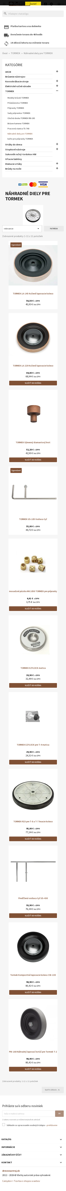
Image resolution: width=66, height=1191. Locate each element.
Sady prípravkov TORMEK (19, 113)
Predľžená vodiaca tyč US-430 (33, 898)
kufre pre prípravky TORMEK (20, 138)
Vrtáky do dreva (13, 144)
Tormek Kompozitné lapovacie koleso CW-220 (33, 975)
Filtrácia (54, 229)
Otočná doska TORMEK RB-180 (21, 118)
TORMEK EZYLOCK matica (33, 668)
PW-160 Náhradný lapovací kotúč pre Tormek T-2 (33, 1051)
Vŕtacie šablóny (13, 159)
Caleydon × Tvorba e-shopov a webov (21, 1180)
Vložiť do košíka (33, 383)
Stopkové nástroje (15, 149)
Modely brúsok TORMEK (18, 97)
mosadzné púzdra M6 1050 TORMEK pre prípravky (33, 591)
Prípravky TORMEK (16, 108)
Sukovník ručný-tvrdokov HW (20, 154)
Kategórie (14, 64)
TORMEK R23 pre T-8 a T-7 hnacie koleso (33, 821)
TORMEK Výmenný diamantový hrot (33, 442)
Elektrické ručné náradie (18, 86)
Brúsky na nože (13, 168)
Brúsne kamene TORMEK (19, 123)
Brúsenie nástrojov (15, 76)
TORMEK (9, 91)
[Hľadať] (33, 14)
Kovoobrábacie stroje (16, 81)
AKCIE (8, 71)
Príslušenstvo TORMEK (18, 103)
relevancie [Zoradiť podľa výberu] (22, 228)
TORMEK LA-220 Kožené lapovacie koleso (33, 365)
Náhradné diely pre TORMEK (20, 133)
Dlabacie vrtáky (13, 163)
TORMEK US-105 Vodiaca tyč (33, 519)
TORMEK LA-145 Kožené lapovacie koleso (33, 293)
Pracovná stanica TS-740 (18, 128)
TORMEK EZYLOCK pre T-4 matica (33, 744)
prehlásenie (52, 1125)
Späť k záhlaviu (53, 1090)
